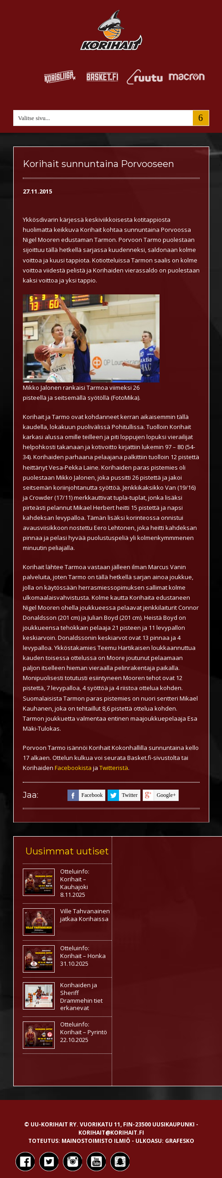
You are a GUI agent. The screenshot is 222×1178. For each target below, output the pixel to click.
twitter (122, 795)
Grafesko (179, 1141)
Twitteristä (113, 768)
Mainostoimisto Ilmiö (96, 1141)
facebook (85, 795)
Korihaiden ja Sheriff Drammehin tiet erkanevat (81, 996)
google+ (159, 795)
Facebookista (74, 768)
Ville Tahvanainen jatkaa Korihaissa (85, 915)
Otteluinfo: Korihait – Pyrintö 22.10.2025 (83, 1032)
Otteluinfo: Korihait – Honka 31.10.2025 (83, 956)
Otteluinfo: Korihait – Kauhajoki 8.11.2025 (74, 883)
